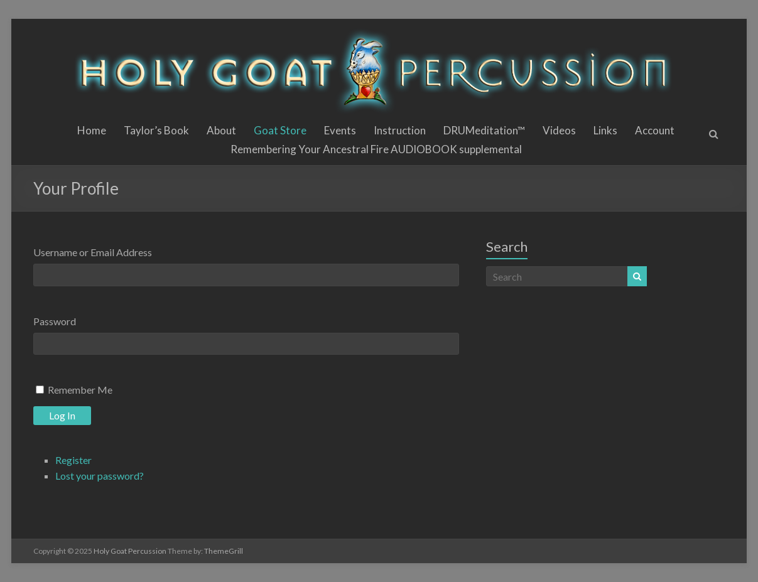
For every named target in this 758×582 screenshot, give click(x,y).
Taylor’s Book (156, 130)
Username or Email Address (92, 252)
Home (91, 130)
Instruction (400, 130)
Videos (559, 130)
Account (654, 130)
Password (54, 321)
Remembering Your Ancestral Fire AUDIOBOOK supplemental (376, 149)
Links (605, 130)
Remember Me (80, 390)
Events (340, 130)
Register (73, 460)
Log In (62, 415)
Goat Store (280, 130)
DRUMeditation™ (484, 130)
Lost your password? (99, 476)
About (221, 130)
